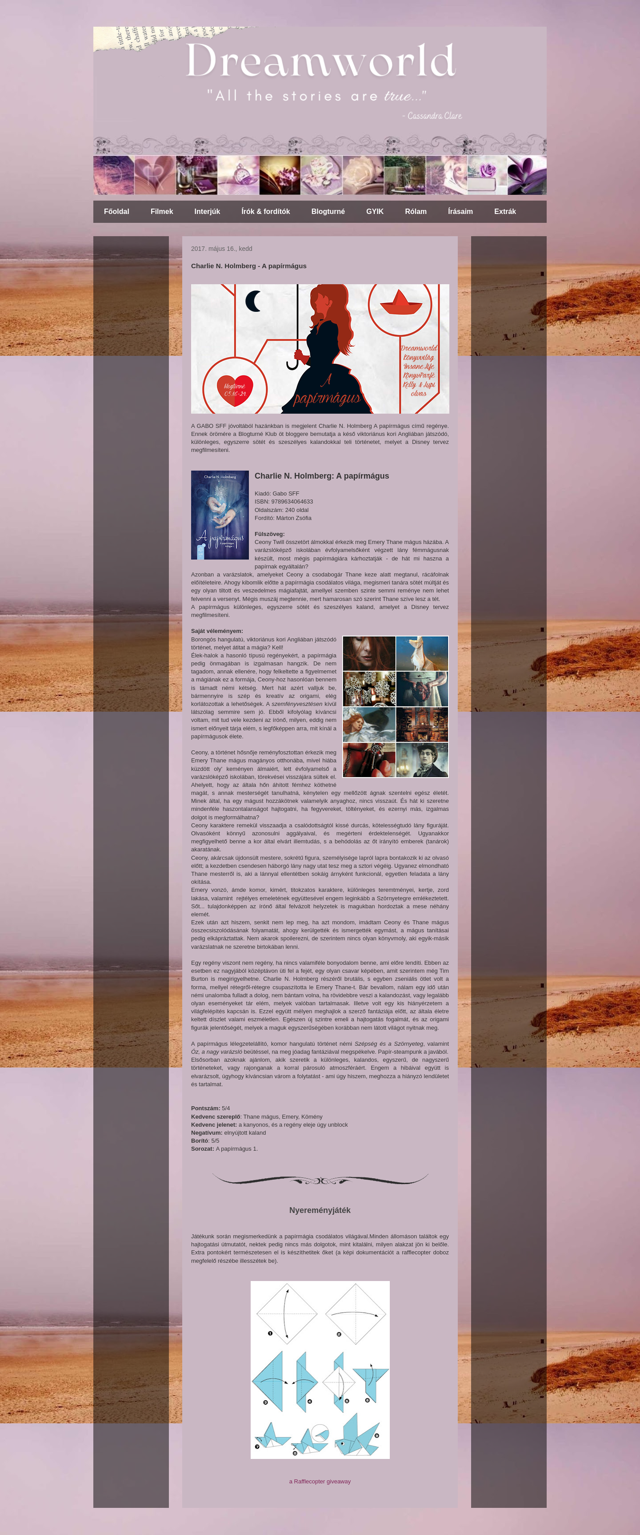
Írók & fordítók (265, 211)
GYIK (375, 211)
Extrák (505, 211)
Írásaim (460, 211)
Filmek (162, 211)
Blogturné (328, 211)
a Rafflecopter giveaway (320, 1481)
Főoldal (116, 211)
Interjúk (207, 211)
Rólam (416, 211)
